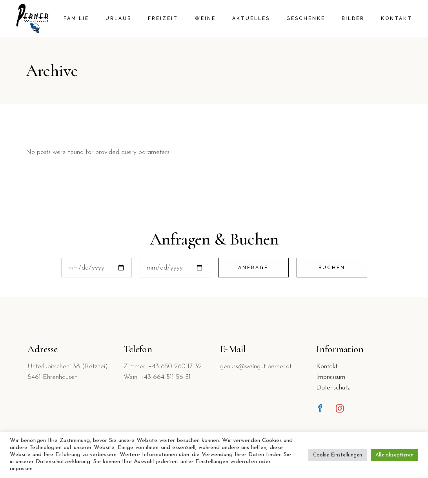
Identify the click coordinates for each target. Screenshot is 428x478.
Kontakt (326, 366)
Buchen (332, 267)
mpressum (331, 377)
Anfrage (253, 267)
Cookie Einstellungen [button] (337, 455)
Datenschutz (333, 387)
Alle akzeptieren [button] (394, 455)
